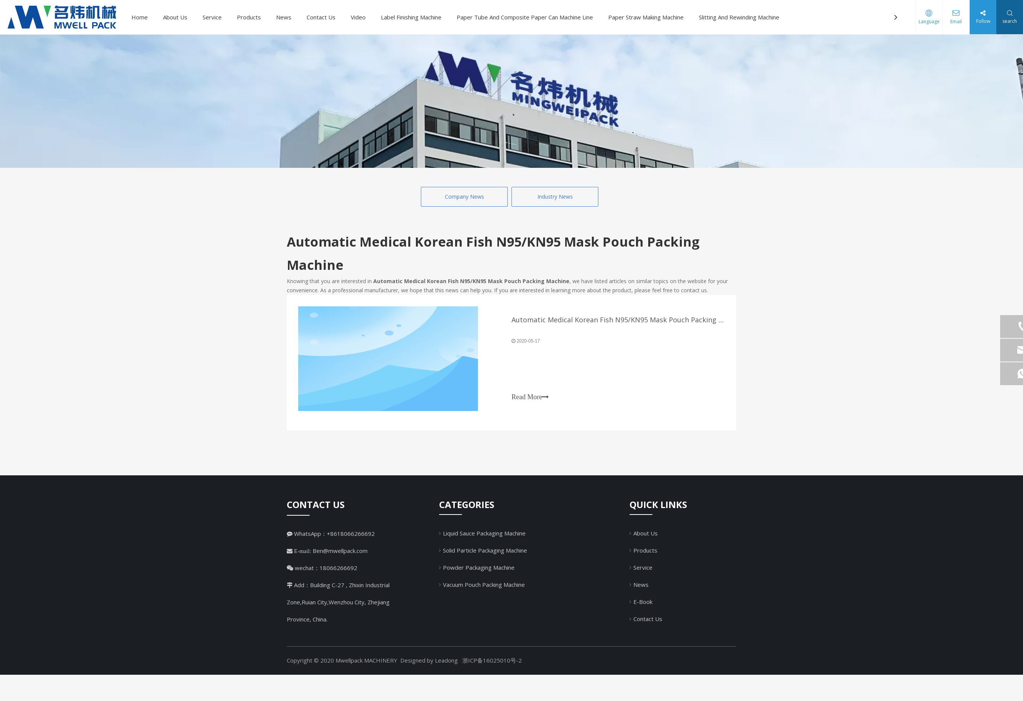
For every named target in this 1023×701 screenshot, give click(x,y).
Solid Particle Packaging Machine (485, 550)
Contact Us (321, 17)
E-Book (642, 601)
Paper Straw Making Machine (646, 17)
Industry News (555, 196)
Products (249, 17)
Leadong (446, 660)
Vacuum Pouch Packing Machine (484, 584)
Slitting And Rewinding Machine (739, 17)
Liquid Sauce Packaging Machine (484, 533)
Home (139, 17)
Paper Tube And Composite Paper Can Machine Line (525, 17)
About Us (175, 17)
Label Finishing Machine (411, 17)
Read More (530, 397)
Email (956, 21)
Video (358, 17)
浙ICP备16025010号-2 (492, 660)
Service (212, 17)
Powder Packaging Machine (479, 567)
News (283, 17)
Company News (464, 196)
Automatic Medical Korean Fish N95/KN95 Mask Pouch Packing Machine (629, 319)
